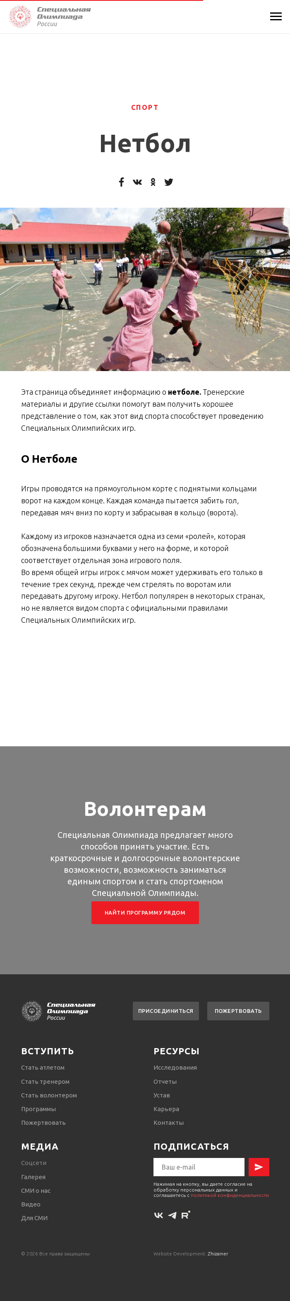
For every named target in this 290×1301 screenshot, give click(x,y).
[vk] (158, 1215)
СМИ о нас (35, 1190)
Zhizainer (218, 1253)
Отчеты (165, 1081)
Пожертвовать (43, 1122)
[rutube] (186, 1215)
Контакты (168, 1122)
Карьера (166, 1108)
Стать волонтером (49, 1095)
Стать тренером (45, 1081)
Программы (38, 1108)
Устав (161, 1095)
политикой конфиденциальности (230, 1195)
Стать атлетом (43, 1067)
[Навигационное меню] (276, 16)
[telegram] (172, 1215)
